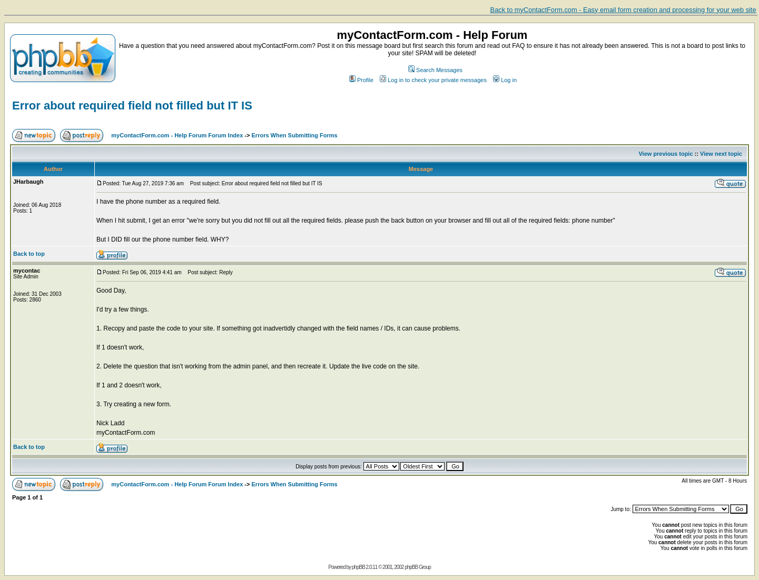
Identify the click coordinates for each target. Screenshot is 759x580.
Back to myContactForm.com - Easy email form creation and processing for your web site (623, 10)
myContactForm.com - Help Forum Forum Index (177, 135)
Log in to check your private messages (433, 80)
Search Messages (435, 70)
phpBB (358, 567)
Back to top (29, 254)
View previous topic (665, 154)
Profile (361, 80)
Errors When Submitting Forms (295, 135)
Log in (505, 80)
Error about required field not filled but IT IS (132, 105)
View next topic (721, 154)
